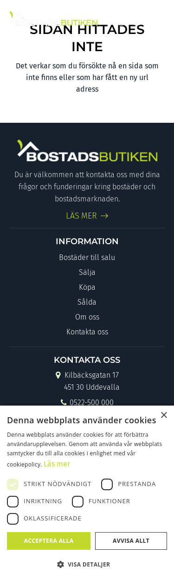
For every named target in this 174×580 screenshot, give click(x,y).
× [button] (163, 415)
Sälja (87, 272)
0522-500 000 (87, 403)
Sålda (87, 302)
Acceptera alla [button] (49, 541)
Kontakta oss (87, 331)
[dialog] (87, 493)
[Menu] (156, 18)
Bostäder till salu (87, 257)
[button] (87, 564)
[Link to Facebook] (121, 19)
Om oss (87, 317)
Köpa (87, 287)
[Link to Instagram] (137, 19)
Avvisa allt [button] (131, 541)
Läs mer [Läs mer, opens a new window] (57, 464)
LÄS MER (81, 216)
